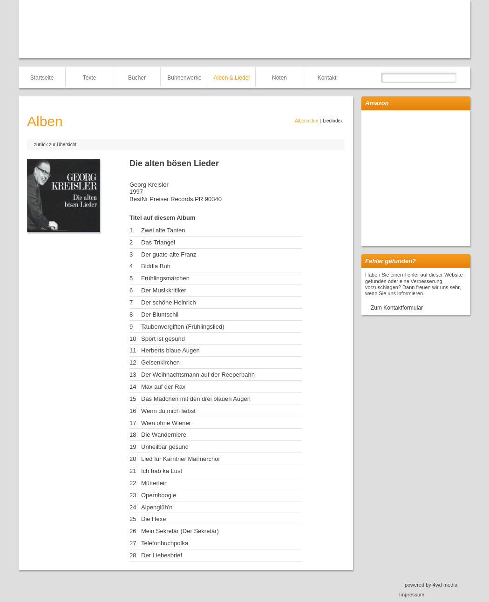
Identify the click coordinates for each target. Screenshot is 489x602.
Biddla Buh (155, 266)
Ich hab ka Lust (161, 470)
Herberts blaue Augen (170, 350)
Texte (89, 77)
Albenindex (306, 120)
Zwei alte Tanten (163, 230)
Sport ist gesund (163, 338)
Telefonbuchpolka (164, 543)
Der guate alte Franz (169, 254)
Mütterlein (154, 483)
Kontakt (327, 77)
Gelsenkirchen (160, 362)
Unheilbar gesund (165, 446)
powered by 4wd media (431, 585)
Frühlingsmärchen (165, 278)
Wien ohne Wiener (166, 422)
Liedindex (333, 120)
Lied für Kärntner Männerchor (180, 458)
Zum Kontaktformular (397, 307)
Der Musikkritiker (163, 290)
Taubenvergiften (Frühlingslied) (182, 326)
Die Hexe (153, 518)
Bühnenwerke (184, 77)
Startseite (42, 77)
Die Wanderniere (163, 434)
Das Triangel (158, 242)
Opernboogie (158, 495)
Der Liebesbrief (161, 555)
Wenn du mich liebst (168, 410)
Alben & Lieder (232, 77)
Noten (279, 77)
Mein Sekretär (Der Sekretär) (180, 531)
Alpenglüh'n (157, 507)
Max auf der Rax (163, 386)
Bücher (137, 77)
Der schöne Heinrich (168, 302)
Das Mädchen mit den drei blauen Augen (196, 398)
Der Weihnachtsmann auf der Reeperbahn (198, 374)
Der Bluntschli (159, 314)
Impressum (411, 594)
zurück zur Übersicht (55, 144)
